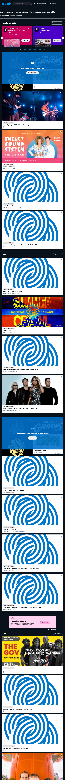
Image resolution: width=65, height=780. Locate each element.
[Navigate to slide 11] (33, 49)
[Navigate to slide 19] (43, 49)
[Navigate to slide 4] (24, 49)
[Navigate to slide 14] (36, 49)
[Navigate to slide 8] (29, 49)
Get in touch (31, 773)
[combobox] (22, 3)
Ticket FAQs (5, 777)
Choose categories (32, 360)
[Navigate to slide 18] (41, 49)
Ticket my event (23, 776)
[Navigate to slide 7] (28, 49)
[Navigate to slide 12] (34, 49)
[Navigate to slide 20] (44, 49)
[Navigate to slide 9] (30, 49)
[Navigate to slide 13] (35, 49)
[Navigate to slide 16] (39, 49)
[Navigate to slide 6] (27, 49)
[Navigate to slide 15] (38, 49)
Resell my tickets (6, 775)
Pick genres (32, 496)
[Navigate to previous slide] (2, 38)
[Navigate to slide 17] (40, 49)
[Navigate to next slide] (63, 38)
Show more (58, 93)
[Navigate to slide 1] (20, 49)
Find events (5, 772)
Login (21, 773)
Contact (46, 775)
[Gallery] (32, 38)
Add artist (32, 203)
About (45, 772)
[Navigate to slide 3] (23, 49)
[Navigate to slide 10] (31, 49)
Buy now (25, 40)
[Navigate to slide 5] (25, 49)
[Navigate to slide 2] (22, 49)
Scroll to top (32, 751)
